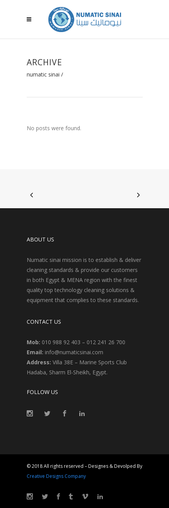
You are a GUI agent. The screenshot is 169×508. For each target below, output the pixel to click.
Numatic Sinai (43, 74)
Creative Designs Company (56, 476)
